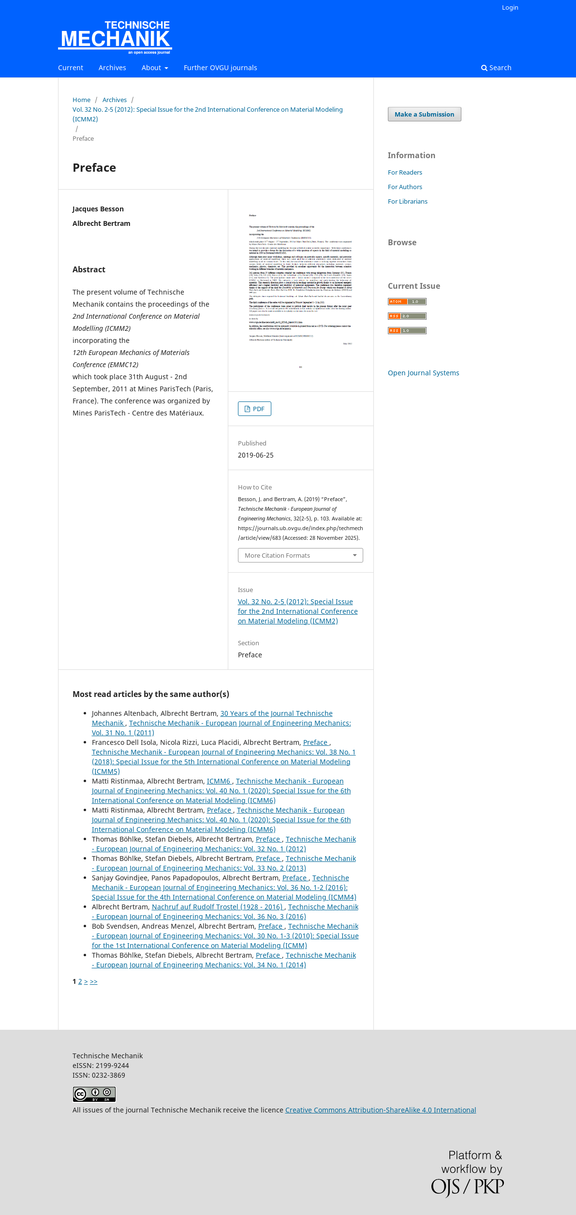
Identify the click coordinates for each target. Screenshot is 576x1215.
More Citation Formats (277, 555)
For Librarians (408, 201)
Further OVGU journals (220, 67)
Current (70, 67)
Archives (112, 67)
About (152, 67)
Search (496, 67)
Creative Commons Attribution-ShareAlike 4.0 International (380, 1109)
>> (94, 981)
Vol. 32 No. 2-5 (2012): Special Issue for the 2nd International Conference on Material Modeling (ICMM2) (208, 114)
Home (81, 99)
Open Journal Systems (423, 372)
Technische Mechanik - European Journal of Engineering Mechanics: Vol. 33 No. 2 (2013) (224, 863)
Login (510, 7)
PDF (258, 408)
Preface (316, 742)
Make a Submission (425, 114)
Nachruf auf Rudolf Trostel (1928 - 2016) (218, 906)
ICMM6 (219, 780)
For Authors (405, 186)
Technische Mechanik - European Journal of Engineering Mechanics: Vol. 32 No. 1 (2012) (224, 843)
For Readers (405, 172)
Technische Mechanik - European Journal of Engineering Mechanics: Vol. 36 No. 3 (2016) (225, 911)
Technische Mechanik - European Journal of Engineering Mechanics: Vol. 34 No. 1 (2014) (224, 959)
